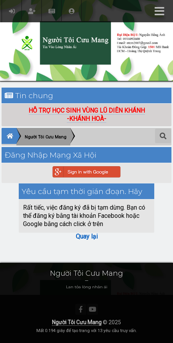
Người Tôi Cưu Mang (77, 322)
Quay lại (87, 236)
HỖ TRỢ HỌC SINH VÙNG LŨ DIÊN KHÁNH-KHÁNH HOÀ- (87, 114)
